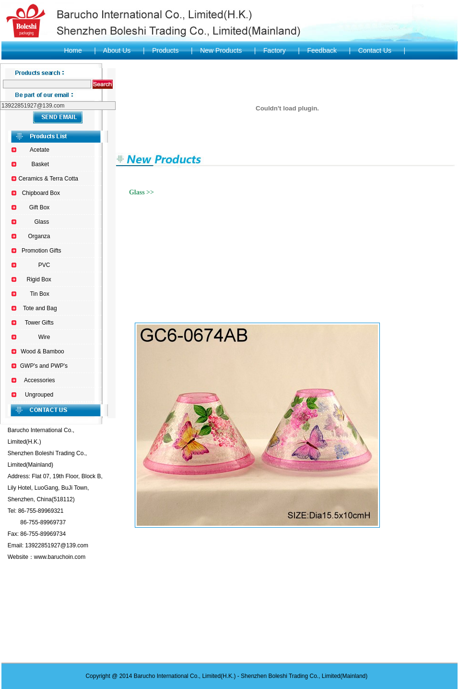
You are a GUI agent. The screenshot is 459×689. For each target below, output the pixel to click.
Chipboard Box (41, 193)
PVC (44, 265)
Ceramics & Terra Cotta (48, 178)
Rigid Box (39, 279)
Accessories (39, 380)
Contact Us (375, 50)
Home (73, 50)
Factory (274, 50)
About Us (117, 50)
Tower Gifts (39, 322)
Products (165, 50)
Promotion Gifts (41, 250)
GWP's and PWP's (44, 366)
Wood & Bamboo (42, 351)
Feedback (322, 50)
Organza (39, 236)
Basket (40, 164)
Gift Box (39, 207)
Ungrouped (39, 394)
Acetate (39, 149)
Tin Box (39, 293)
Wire (44, 337)
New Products (220, 50)
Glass (41, 221)
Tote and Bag (40, 308)
